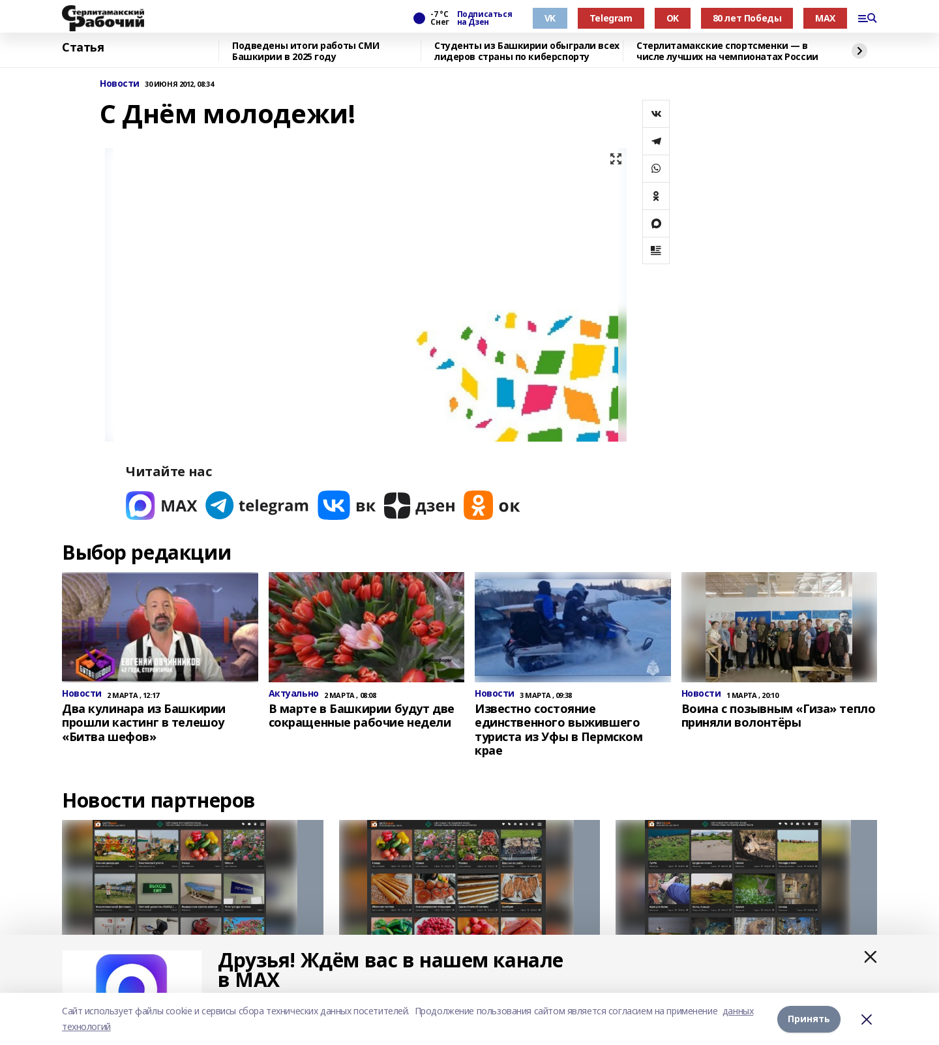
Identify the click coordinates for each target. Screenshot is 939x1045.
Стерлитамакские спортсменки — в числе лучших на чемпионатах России (727, 51)
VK (550, 18)
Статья (83, 47)
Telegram (611, 18)
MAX (825, 18)
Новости (120, 83)
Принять (809, 1018)
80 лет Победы (747, 18)
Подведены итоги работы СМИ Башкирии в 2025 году (305, 51)
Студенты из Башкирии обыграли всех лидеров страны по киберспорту (526, 51)
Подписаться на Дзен (484, 18)
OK (672, 18)
